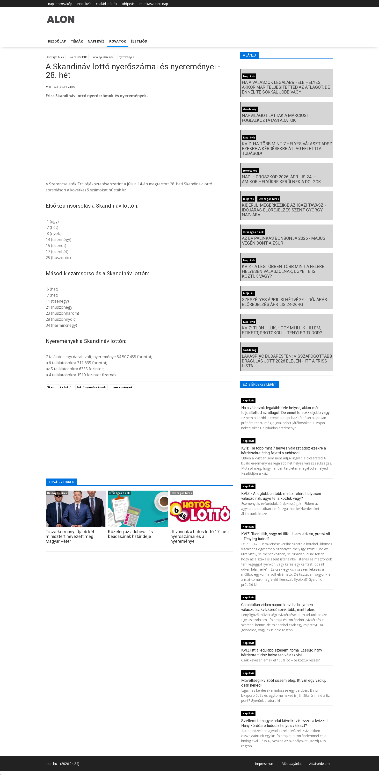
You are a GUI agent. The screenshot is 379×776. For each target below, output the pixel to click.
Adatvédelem (319, 763)
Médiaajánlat (292, 763)
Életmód (139, 41)
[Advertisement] (139, 141)
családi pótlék (106, 3)
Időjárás (128, 3)
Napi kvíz (84, 3)
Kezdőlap (57, 41)
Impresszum (264, 763)
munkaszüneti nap (153, 3)
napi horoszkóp (60, 3)
